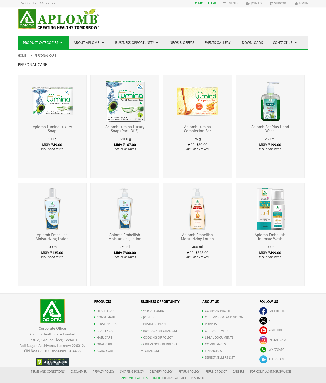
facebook (272, 311)
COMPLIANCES (214, 344)
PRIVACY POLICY (103, 371)
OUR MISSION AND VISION (222, 317)
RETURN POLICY (188, 371)
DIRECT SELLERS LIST (218, 357)
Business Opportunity (136, 43)
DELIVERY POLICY (160, 371)
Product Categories (42, 43)
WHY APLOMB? (152, 311)
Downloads (252, 43)
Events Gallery (217, 43)
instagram (272, 340)
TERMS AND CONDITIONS (48, 371)
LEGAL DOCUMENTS (218, 337)
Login (301, 3)
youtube (271, 330)
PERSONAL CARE (107, 324)
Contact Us (285, 43)
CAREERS (238, 371)
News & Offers (182, 43)
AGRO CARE (104, 351)
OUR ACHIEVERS (215, 331)
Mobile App (205, 3)
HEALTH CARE (105, 311)
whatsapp (271, 349)
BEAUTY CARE (105, 331)
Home (22, 55)
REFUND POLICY (216, 371)
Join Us (254, 3)
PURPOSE (210, 324)
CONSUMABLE (105, 317)
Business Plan (153, 324)
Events (230, 3)
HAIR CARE (103, 337)
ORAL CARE (103, 344)
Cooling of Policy (157, 337)
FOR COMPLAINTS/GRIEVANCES (270, 371)
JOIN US (147, 317)
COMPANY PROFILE (217, 311)
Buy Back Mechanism (159, 331)
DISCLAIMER (79, 371)
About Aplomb (89, 43)
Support (279, 3)
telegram (271, 359)
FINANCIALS (212, 351)
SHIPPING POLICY (132, 371)
